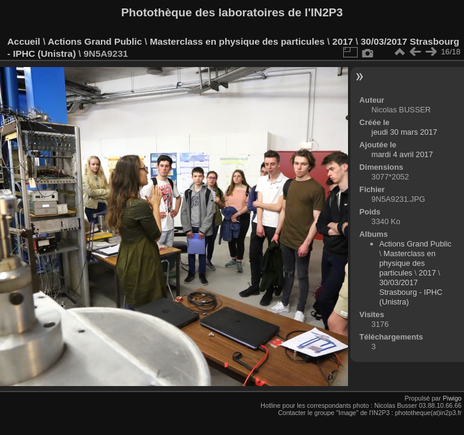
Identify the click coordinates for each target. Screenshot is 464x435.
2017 (342, 41)
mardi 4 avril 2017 (402, 154)
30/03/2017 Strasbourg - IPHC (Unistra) (411, 292)
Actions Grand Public (95, 41)
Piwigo (452, 398)
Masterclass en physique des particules (237, 41)
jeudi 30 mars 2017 (404, 132)
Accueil (23, 41)
